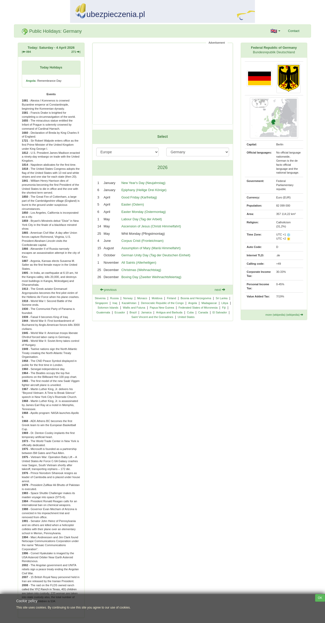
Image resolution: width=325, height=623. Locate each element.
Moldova (157, 298)
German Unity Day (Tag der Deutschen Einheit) (155, 255)
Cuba (190, 312)
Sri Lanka (222, 298)
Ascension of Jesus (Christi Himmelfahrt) (151, 226)
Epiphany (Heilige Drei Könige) (144, 190)
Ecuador (120, 312)
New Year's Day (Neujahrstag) (143, 183)
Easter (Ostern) (132, 204)
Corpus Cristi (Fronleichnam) (142, 241)
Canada (203, 312)
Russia (114, 298)
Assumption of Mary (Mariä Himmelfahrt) (151, 248)
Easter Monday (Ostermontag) (143, 212)
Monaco (142, 298)
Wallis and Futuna (134, 307)
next (220, 290)
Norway (128, 298)
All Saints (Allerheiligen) (138, 262)
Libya (224, 303)
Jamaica (146, 312)
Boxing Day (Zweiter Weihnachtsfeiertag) (151, 277)
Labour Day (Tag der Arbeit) (141, 219)
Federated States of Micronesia (198, 307)
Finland (171, 298)
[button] (275, 31)
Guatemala (103, 312)
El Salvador (220, 312)
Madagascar (209, 303)
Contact (293, 31)
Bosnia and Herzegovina (196, 298)
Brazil (133, 312)
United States (186, 316)
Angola (192, 303)
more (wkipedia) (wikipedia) (284, 314)
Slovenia (100, 298)
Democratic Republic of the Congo (162, 303)
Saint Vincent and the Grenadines (152, 316)
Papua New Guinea (162, 307)
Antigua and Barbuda (169, 312)
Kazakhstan (129, 303)
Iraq (114, 303)
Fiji (224, 307)
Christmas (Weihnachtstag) (141, 270)
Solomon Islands (108, 307)
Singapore (101, 303)
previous (108, 290)
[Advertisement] (163, 83)
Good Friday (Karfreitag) (139, 197)
